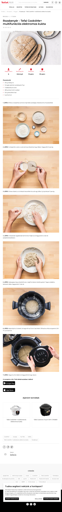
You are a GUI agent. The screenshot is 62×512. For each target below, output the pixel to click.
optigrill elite (6, 475)
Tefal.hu (11, 7)
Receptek (19, 7)
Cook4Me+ (7, 436)
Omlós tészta (31, 482)
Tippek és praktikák (30, 7)
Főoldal (3, 11)
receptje (15, 436)
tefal (19, 478)
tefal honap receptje (17, 475)
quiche (25, 478)
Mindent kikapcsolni (12, 498)
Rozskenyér (35, 440)
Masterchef (33, 478)
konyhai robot (55, 478)
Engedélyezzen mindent (51, 498)
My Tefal (22, 436)
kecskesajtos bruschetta (8, 478)
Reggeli (16, 11)
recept (27, 475)
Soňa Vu (13, 455)
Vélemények (49, 7)
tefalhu (29, 436)
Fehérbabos (56, 475)
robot (16, 482)
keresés (46, 2)
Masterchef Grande (44, 478)
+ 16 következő (42, 482)
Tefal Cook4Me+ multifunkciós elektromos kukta (16, 440)
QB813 (23, 482)
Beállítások (38, 498)
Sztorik (41, 7)
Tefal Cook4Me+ (45, 475)
